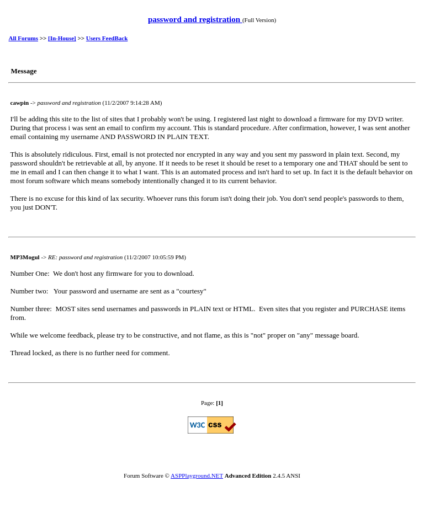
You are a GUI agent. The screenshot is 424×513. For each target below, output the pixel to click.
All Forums (23, 38)
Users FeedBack (107, 38)
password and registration (195, 19)
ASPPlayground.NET (197, 475)
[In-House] (62, 38)
